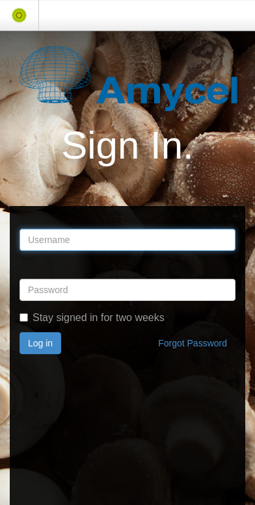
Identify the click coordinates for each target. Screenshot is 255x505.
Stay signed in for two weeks (92, 317)
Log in (40, 343)
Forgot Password (192, 343)
